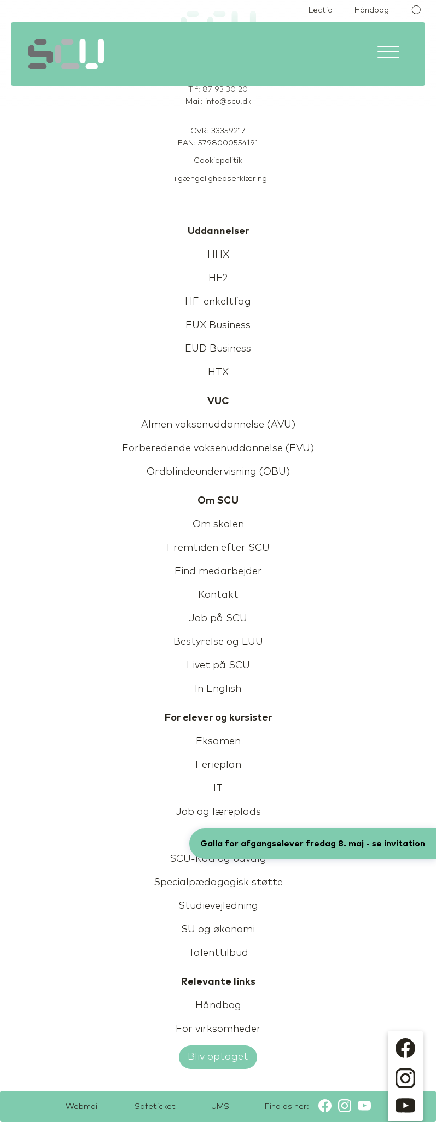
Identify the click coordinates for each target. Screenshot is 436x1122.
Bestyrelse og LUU (218, 642)
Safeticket (155, 1107)
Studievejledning (218, 906)
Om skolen (218, 524)
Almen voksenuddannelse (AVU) (218, 425)
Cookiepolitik (218, 161)
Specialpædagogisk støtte (218, 882)
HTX (218, 372)
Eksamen (218, 741)
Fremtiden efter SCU (218, 548)
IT (218, 788)
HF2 (218, 278)
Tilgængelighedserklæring (218, 179)
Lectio (321, 10)
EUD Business (218, 349)
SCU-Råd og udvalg (218, 859)
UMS (220, 1107)
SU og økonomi (218, 929)
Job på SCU (218, 618)
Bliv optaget (218, 1057)
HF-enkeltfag (218, 302)
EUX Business (218, 325)
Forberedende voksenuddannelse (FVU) (218, 448)
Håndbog (371, 10)
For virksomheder (218, 1029)
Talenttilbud (218, 953)
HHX (218, 255)
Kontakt (218, 595)
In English (218, 689)
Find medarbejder (218, 571)
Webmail (82, 1107)
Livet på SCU (218, 665)
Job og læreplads (218, 812)
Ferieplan (218, 765)
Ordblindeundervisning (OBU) (218, 472)
